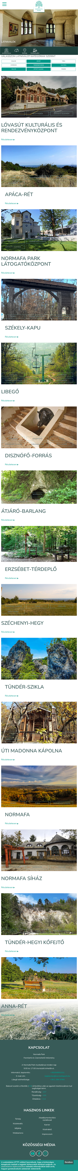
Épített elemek (13, 247)
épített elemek (62, 113)
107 (44, 1092)
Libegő (10, 391)
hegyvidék (37, 113)
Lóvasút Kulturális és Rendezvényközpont (31, 128)
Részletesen (8, 139)
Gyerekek (13, 241)
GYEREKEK (14, 65)
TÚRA (63, 61)
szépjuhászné (13, 499)
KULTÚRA (63, 65)
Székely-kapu (23, 328)
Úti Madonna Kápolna (31, 750)
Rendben (69, 1162)
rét (62, 995)
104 (30, 1086)
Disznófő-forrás (28, 455)
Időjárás (18, 1128)
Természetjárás (37, 177)
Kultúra (61, 241)
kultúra (13, 113)
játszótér (61, 989)
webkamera (6, 51)
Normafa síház (21, 878)
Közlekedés (18, 1123)
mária (62, 552)
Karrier (47, 1124)
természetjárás (13, 444)
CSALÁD (13, 61)
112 (44, 1099)
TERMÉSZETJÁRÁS (38, 65)
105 (44, 1095)
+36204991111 (57, 1072)
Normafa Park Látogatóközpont (26, 261)
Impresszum (47, 1134)
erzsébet (37, 547)
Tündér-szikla (24, 687)
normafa (13, 183)
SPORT (39, 61)
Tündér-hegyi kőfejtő (34, 942)
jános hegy (62, 494)
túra (61, 438)
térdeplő (62, 547)
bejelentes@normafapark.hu (57, 1076)
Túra (13, 177)
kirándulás (37, 444)
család (62, 606)
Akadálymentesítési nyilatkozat (47, 1118)
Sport (37, 236)
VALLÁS (13, 69)
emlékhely (37, 552)
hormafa (13, 989)
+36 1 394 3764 (57, 1079)
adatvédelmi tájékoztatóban (13, 1166)
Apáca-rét (19, 194)
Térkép (18, 1119)
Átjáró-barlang (23, 511)
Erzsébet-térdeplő (31, 569)
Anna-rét (14, 1006)
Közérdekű (47, 1129)
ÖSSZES (63, 69)
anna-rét (13, 995)
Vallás (13, 547)
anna (37, 995)
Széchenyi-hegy (22, 623)
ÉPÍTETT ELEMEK (38, 69)
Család (13, 236)
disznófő (37, 438)
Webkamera (18, 1133)
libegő (37, 380)
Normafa (17, 814)
